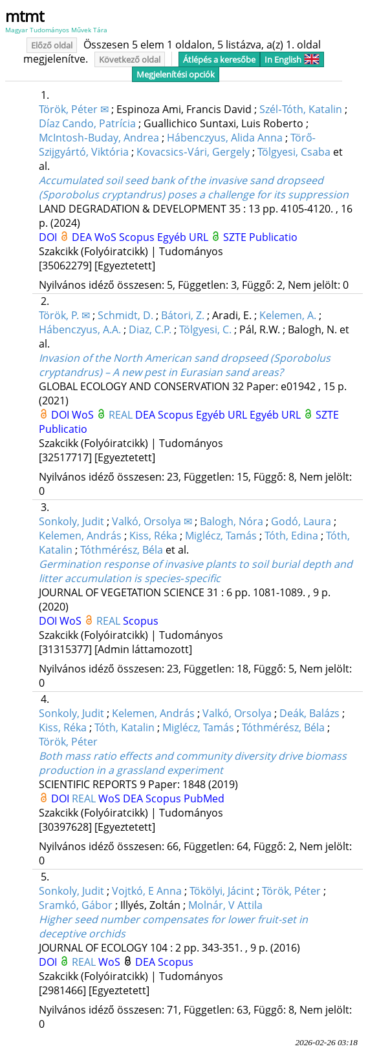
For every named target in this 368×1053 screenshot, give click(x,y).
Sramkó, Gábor (76, 905)
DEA (83, 237)
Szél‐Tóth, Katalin (300, 109)
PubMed (204, 798)
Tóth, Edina (291, 535)
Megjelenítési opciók (175, 74)
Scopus (138, 237)
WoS (106, 237)
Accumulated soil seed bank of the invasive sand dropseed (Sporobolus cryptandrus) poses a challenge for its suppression (194, 187)
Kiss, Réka (153, 535)
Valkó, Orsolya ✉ (152, 521)
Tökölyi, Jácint (221, 891)
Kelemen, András (80, 535)
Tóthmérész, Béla (121, 550)
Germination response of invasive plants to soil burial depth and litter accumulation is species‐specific (195, 571)
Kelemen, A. (287, 315)
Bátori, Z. (182, 315)
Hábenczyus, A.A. (80, 329)
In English (292, 59)
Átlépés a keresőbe (219, 59)
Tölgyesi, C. (205, 329)
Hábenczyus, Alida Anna (225, 137)
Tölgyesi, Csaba (293, 152)
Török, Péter (68, 742)
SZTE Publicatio (260, 237)
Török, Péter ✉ (74, 109)
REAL (122, 415)
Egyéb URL (184, 237)
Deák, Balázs (309, 713)
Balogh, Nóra (231, 521)
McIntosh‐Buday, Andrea (98, 137)
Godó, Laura (301, 521)
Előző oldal (51, 45)
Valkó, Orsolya (237, 713)
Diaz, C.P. (150, 329)
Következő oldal (129, 59)
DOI (49, 237)
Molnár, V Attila (225, 905)
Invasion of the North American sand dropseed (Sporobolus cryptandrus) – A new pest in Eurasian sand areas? (184, 365)
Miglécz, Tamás (221, 535)
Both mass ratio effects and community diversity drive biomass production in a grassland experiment (193, 763)
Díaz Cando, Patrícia (87, 123)
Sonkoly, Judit (71, 521)
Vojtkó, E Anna (147, 891)
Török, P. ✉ (64, 315)
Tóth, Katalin (124, 727)
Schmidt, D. (125, 315)
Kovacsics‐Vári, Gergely (192, 152)
